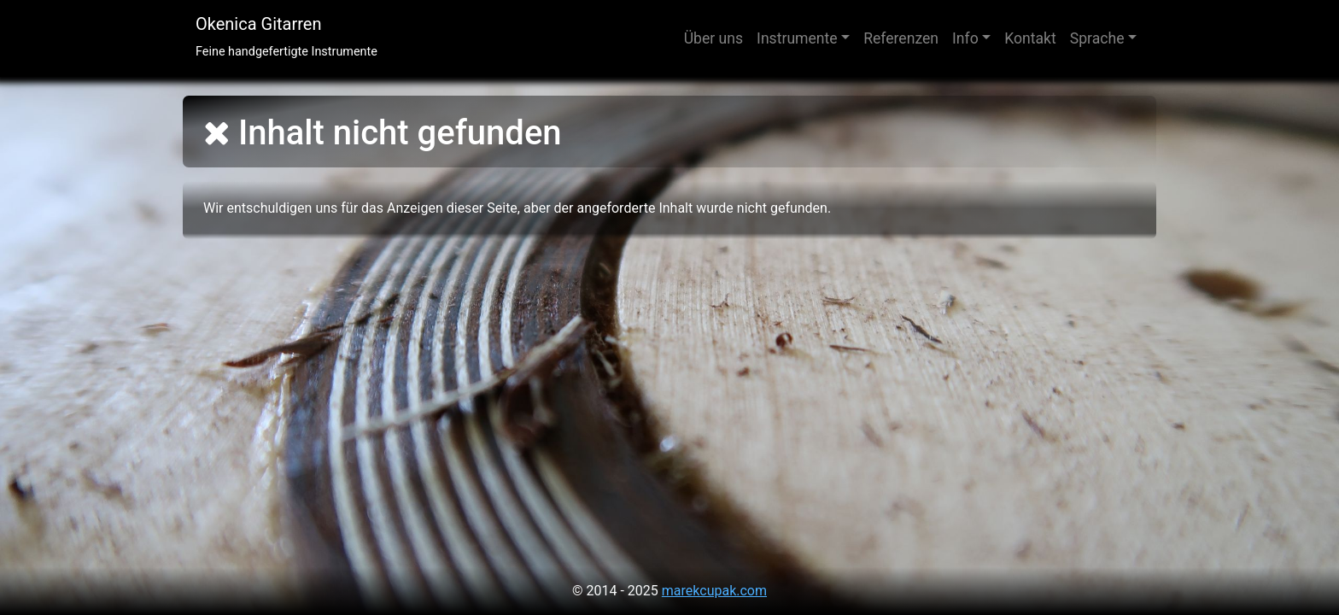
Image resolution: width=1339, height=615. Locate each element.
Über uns (713, 38)
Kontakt (1030, 38)
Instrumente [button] (797, 38)
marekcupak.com (714, 591)
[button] (1103, 38)
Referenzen (900, 38)
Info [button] (965, 38)
